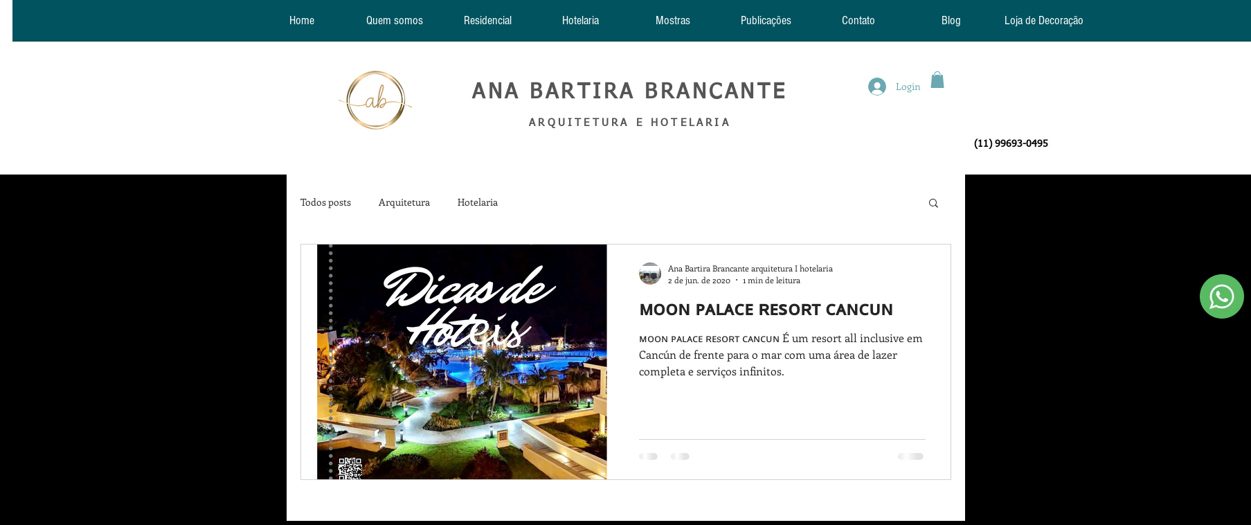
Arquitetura (404, 201)
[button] (937, 79)
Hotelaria (478, 201)
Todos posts (325, 201)
